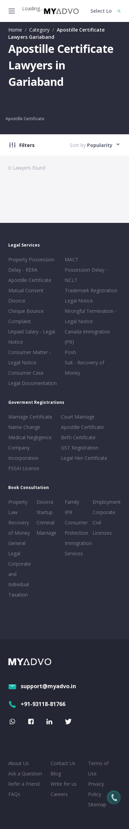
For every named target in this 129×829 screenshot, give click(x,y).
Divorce (45, 502)
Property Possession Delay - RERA (31, 264)
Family (72, 502)
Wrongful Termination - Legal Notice (91, 316)
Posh (70, 352)
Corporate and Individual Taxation (19, 579)
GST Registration (79, 447)
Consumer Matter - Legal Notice (29, 357)
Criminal (45, 522)
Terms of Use (98, 768)
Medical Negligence (30, 437)
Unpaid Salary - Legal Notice (31, 336)
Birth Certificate (78, 437)
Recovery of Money (19, 527)
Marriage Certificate (30, 416)
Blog (56, 773)
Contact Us (63, 763)
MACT (71, 259)
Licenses (102, 533)
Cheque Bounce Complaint (26, 316)
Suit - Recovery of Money (84, 367)
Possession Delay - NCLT (86, 274)
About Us (18, 763)
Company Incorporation (23, 452)
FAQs (14, 794)
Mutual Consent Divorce (26, 295)
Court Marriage (78, 416)
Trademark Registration (91, 290)
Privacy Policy (96, 789)
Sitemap (97, 804)
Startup (44, 512)
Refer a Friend (24, 784)
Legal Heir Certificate (84, 458)
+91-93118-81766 (36, 704)
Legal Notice (79, 300)
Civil (97, 522)
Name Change (24, 427)
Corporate (104, 512)
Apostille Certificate (25, 119)
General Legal (16, 548)
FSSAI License (23, 468)
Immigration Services (77, 548)
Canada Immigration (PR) (87, 336)
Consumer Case (26, 373)
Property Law (18, 507)
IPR (68, 512)
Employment (105, 502)
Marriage (46, 533)
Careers (59, 794)
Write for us (64, 784)
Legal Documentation (32, 383)
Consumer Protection (76, 527)
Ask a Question (25, 773)
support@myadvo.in (42, 686)
